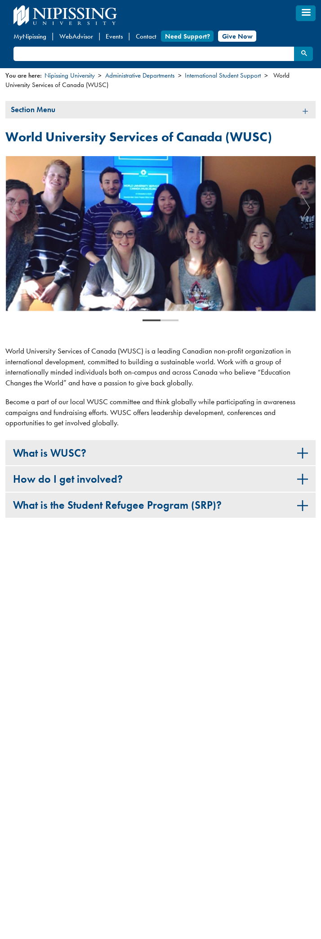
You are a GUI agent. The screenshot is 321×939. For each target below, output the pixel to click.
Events (114, 36)
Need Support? (187, 36)
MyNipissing (29, 36)
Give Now (237, 36)
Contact (146, 36)
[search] (153, 54)
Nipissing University (70, 75)
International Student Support (223, 75)
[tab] (160, 452)
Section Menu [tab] (33, 109)
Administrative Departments (139, 75)
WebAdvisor (76, 36)
